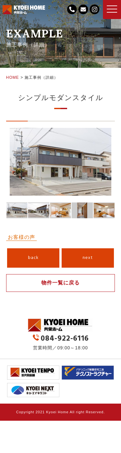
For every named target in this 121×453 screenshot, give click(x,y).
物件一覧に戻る (60, 282)
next (88, 258)
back (33, 258)
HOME (12, 77)
